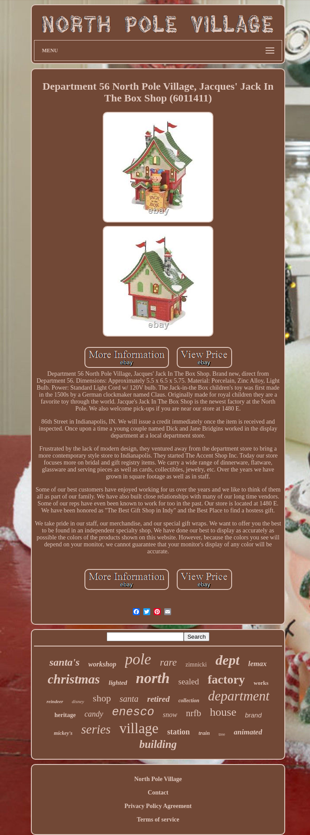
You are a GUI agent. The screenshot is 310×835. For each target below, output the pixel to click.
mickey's (63, 733)
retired (158, 699)
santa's (64, 662)
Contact (158, 792)
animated (248, 732)
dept (227, 660)
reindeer (55, 701)
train (204, 733)
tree (222, 734)
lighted (118, 682)
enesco (133, 712)
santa (129, 699)
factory (226, 679)
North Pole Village (158, 779)
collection (189, 700)
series (96, 729)
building (158, 744)
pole (138, 659)
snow (170, 714)
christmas (74, 679)
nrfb (193, 713)
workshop (102, 664)
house (223, 712)
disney (78, 701)
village (138, 728)
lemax (257, 664)
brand (253, 715)
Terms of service (158, 819)
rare (168, 662)
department (239, 696)
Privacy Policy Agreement (158, 806)
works (261, 683)
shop (102, 698)
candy (93, 714)
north (153, 678)
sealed (189, 681)
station (178, 731)
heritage (65, 715)
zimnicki (196, 664)
